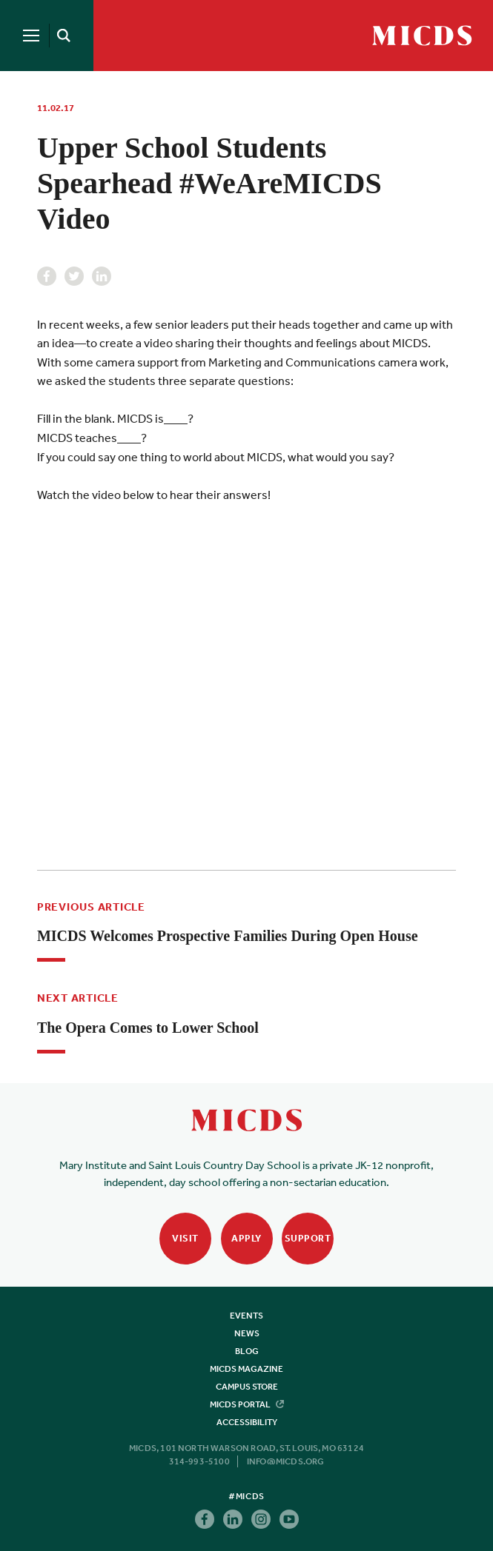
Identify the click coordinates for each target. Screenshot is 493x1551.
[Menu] (31, 35)
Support (308, 1238)
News (246, 1333)
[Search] (61, 35)
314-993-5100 (199, 1461)
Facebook (46, 276)
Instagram (261, 1519)
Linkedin (101, 276)
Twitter (74, 276)
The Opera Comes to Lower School (148, 1027)
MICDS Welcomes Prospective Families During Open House (227, 936)
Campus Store (247, 1387)
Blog (247, 1351)
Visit (185, 1238)
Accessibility (246, 1422)
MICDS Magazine (246, 1369)
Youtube (289, 1519)
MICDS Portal (247, 1404)
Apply (246, 1238)
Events (246, 1315)
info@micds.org (286, 1461)
